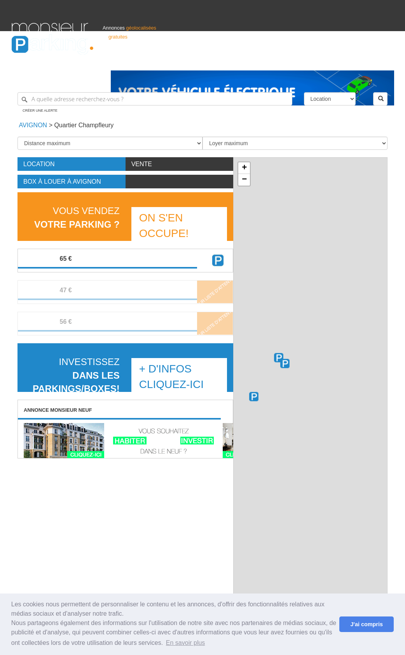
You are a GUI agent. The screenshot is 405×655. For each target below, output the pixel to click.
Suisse (386, 61)
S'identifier (296, 61)
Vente (141, 164)
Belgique (364, 61)
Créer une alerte (40, 110)
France (343, 61)
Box (62, 181)
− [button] (244, 180)
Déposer (321, 61)
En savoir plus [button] (185, 642)
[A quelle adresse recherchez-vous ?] (155, 99)
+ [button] (244, 168)
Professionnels (265, 61)
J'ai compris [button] (366, 624)
